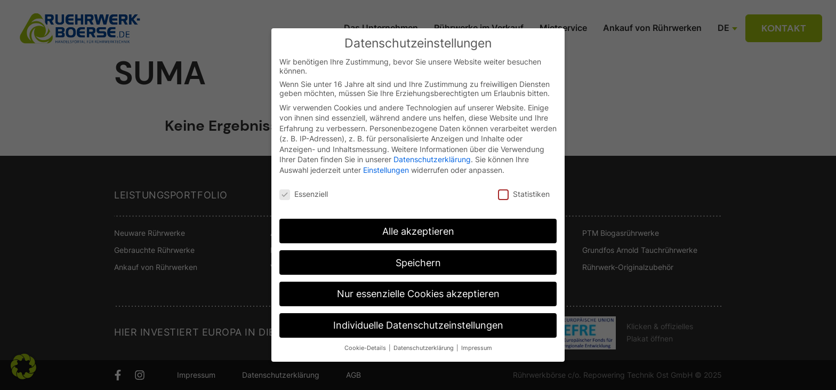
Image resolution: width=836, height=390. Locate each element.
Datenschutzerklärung (432, 159)
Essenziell (303, 193)
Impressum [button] (476, 348)
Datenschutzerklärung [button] (424, 348)
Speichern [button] (418, 262)
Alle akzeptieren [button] (418, 231)
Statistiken (524, 193)
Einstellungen (386, 169)
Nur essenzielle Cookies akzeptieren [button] (418, 293)
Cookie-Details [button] (366, 348)
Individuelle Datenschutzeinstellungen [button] (418, 325)
